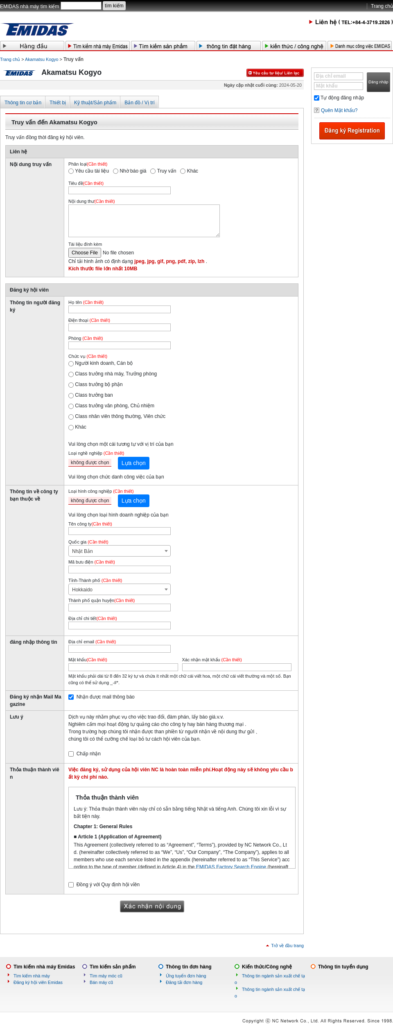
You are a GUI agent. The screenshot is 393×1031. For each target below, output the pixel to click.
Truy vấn (166, 171)
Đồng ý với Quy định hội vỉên (108, 884)
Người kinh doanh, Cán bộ (104, 363)
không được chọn (90, 462)
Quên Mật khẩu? (339, 110)
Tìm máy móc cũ (106, 975)
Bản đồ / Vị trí (139, 103)
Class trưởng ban (94, 395)
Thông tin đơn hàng (189, 967)
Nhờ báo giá (133, 171)
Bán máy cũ (101, 982)
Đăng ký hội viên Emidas (38, 982)
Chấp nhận (89, 754)
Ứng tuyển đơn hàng (186, 975)
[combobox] (119, 551)
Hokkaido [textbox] (82, 590)
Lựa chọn (134, 463)
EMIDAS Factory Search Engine (231, 867)
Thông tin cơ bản (23, 103)
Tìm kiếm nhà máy (32, 975)
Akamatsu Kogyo (42, 59)
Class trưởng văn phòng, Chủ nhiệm (114, 406)
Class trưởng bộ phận (98, 384)
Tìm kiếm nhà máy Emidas (44, 967)
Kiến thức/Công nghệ (267, 967)
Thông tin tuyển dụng (343, 967)
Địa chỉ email (331, 76)
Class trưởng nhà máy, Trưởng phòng (116, 374)
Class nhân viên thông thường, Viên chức (120, 416)
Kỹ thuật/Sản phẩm (95, 103)
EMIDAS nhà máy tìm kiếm (29, 6)
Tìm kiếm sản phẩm (113, 967)
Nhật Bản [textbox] (82, 551)
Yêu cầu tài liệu (92, 171)
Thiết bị (58, 103)
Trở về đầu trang (287, 945)
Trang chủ (382, 6)
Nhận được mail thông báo (106, 697)
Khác (192, 171)
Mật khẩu (327, 86)
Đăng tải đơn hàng (184, 982)
